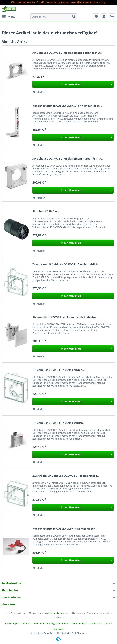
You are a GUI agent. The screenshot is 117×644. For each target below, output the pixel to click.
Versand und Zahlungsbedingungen (51, 623)
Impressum (58, 628)
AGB (108, 623)
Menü (9, 16)
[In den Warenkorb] (73, 84)
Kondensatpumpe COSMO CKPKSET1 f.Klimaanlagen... (67, 106)
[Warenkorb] (112, 16)
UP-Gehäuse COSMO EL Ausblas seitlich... (58, 423)
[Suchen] (73, 16)
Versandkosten (57, 613)
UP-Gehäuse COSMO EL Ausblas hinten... (58, 370)
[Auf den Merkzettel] (39, 92)
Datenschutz (96, 623)
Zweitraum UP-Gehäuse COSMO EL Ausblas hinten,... (66, 475)
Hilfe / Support (12, 623)
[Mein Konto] (104, 16)
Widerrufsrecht (79, 623)
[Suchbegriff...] (53, 16)
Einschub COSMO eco (46, 211)
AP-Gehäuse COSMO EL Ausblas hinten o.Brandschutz (67, 53)
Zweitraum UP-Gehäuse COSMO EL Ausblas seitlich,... (66, 264)
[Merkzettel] (96, 16)
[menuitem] (8, 16)
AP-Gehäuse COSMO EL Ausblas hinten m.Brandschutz (67, 158)
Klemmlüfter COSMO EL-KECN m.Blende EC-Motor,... (65, 317)
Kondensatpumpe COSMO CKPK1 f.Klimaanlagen (63, 528)
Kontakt (27, 623)
